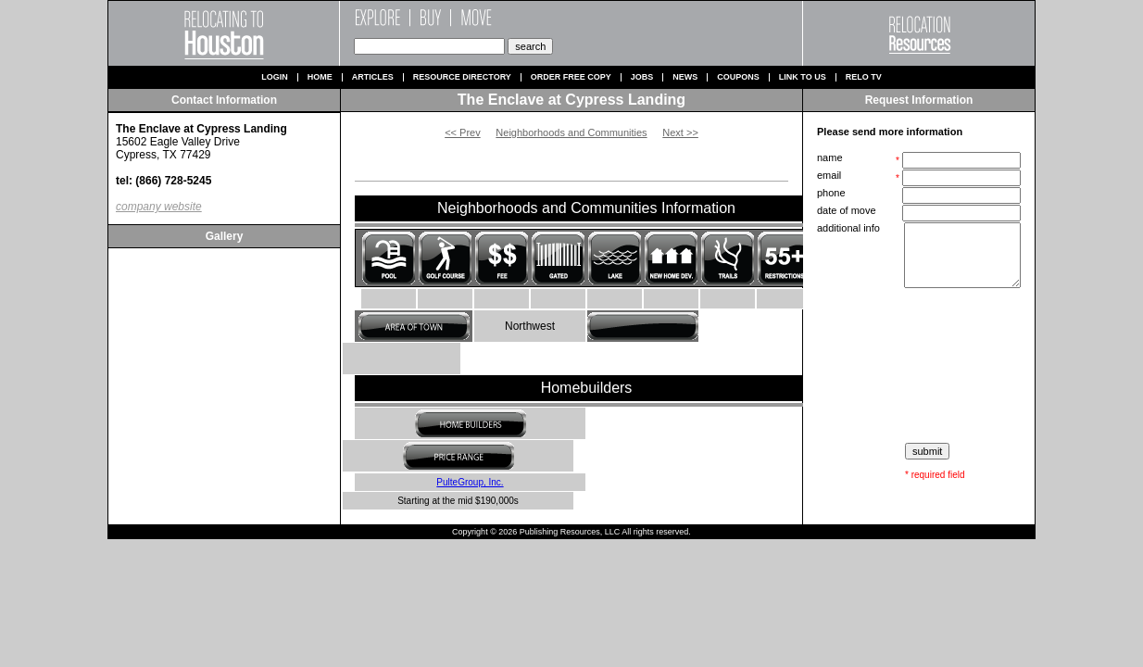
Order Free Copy (571, 77)
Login (274, 77)
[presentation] (921, 366)
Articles (373, 77)
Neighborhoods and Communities (571, 132)
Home (320, 77)
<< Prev (463, 132)
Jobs (642, 77)
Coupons (738, 77)
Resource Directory (462, 77)
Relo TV (864, 77)
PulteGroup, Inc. (469, 482)
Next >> (680, 132)
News (684, 77)
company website (159, 206)
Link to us (802, 77)
